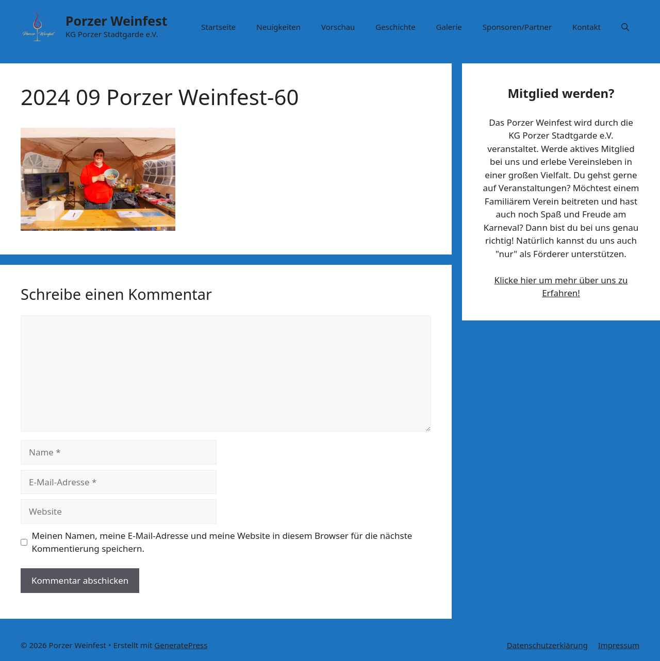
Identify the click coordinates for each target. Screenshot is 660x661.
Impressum (618, 645)
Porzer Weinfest (116, 20)
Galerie (449, 27)
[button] (625, 26)
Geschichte (395, 27)
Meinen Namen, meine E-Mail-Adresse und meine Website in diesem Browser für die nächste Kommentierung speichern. (222, 542)
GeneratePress (180, 645)
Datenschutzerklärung (547, 645)
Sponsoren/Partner (517, 27)
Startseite (218, 27)
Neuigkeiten (278, 27)
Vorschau (338, 27)
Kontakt (586, 27)
